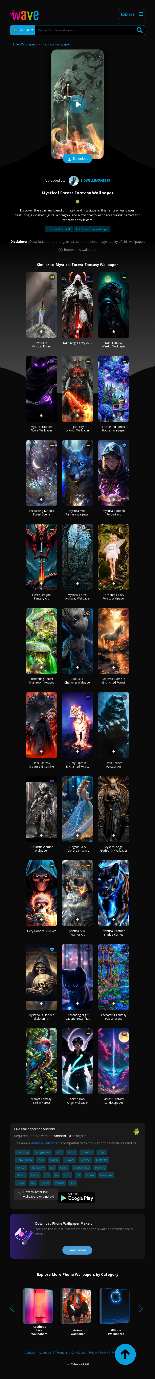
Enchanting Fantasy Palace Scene (113, 1016)
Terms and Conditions (70, 1352)
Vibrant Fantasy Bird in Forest (41, 1100)
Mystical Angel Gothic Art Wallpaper (113, 848)
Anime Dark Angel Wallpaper (77, 1100)
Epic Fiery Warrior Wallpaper (77, 428)
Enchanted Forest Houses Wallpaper (114, 428)
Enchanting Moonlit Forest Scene (41, 512)
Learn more (77, 1250)
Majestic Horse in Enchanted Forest (113, 680)
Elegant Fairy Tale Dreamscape (77, 848)
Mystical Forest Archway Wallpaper (77, 596)
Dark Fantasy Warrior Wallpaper (113, 344)
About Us (45, 1352)
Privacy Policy (98, 1352)
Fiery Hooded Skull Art (41, 931)
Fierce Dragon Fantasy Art (41, 596)
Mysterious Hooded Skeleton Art (41, 1016)
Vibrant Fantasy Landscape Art (114, 1100)
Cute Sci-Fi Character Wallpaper (77, 680)
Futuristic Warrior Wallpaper (41, 848)
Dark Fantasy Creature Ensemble (41, 764)
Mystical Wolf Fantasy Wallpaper (78, 512)
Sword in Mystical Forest (41, 344)
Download (77, 159)
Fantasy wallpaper (56, 44)
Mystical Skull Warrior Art (77, 932)
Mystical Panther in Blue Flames (114, 932)
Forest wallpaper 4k (59, 229)
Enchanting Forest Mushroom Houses (41, 680)
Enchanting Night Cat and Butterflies (77, 1016)
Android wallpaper (45, 1143)
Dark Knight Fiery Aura (77, 343)
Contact (30, 1352)
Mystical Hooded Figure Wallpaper (41, 428)
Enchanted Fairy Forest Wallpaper (114, 596)
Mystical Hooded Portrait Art (114, 512)
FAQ (114, 1352)
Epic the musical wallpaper (92, 229)
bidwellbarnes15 (89, 180)
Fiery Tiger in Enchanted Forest (77, 764)
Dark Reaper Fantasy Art (114, 764)
